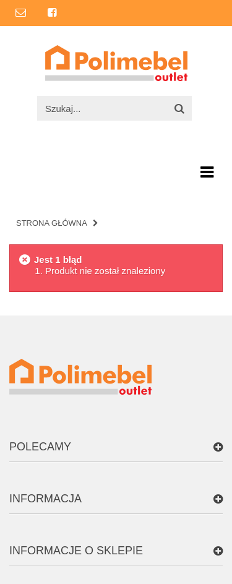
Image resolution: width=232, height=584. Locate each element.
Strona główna (51, 223)
